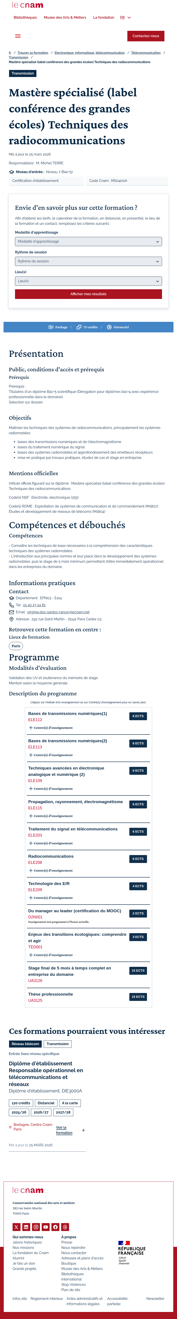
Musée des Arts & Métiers (82, 1268)
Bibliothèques (72, 1274)
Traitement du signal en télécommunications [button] (73, 828)
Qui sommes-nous (28, 1237)
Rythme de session (31, 252)
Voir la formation (64, 1130)
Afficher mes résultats (88, 294)
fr (10, 52)
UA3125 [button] (35, 1000)
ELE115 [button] (35, 808)
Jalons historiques (27, 1242)
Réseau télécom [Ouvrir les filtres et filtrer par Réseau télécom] (25, 1044)
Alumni (18, 1258)
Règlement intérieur (46, 1298)
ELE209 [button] (35, 889)
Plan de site (70, 1290)
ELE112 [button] (35, 720)
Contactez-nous (146, 36)
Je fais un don (24, 1263)
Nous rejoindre (73, 1247)
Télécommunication (145, 52)
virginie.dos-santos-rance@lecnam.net (58, 612)
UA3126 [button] (35, 980)
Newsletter (155, 1298)
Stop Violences (73, 1284)
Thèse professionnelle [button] (50, 994)
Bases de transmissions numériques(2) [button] (67, 740)
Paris (16, 646)
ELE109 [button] (35, 780)
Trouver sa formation (32, 52)
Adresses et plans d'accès (82, 1258)
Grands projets (24, 1268)
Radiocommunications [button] (51, 856)
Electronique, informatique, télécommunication (90, 52)
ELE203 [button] (35, 835)
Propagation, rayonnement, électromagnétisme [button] (75, 801)
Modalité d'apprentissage (36, 232)
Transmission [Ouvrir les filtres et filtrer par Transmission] (23, 73)
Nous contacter (74, 1253)
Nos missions (23, 1247)
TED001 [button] (35, 947)
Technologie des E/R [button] (49, 883)
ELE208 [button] (35, 862)
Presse (66, 1242)
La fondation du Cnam (31, 1253)
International (71, 1279)
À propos (68, 1237)
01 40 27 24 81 (34, 605)
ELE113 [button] (35, 747)
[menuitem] (25, 17)
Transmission (18, 57)
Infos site (20, 1298)
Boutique (68, 1263)
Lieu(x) (20, 272)
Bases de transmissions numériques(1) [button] (67, 713)
